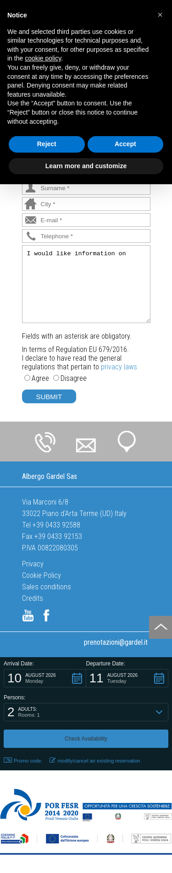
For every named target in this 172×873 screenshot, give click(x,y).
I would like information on (86, 284)
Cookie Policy (41, 575)
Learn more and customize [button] (86, 166)
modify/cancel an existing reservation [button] (95, 760)
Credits (32, 598)
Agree (40, 378)
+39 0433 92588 (56, 525)
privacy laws (119, 366)
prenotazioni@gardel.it (116, 642)
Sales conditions (46, 586)
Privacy (33, 564)
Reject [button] (46, 144)
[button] (45, 678)
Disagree (74, 378)
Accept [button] (125, 144)
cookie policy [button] (43, 58)
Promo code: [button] (23, 760)
